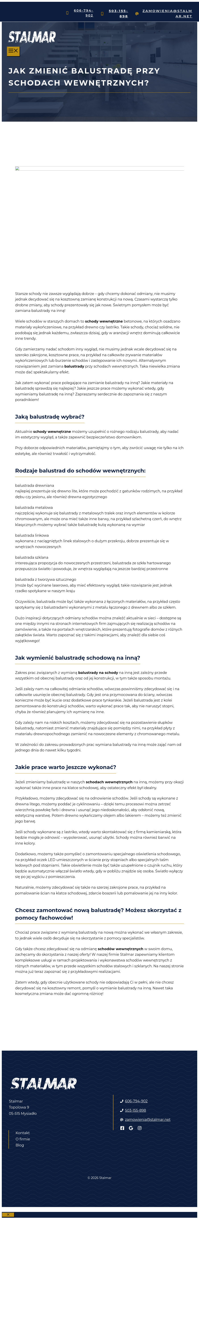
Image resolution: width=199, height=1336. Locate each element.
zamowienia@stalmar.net (147, 1119)
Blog (20, 1145)
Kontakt (23, 1133)
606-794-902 (136, 1101)
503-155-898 (135, 1110)
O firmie (23, 1139)
